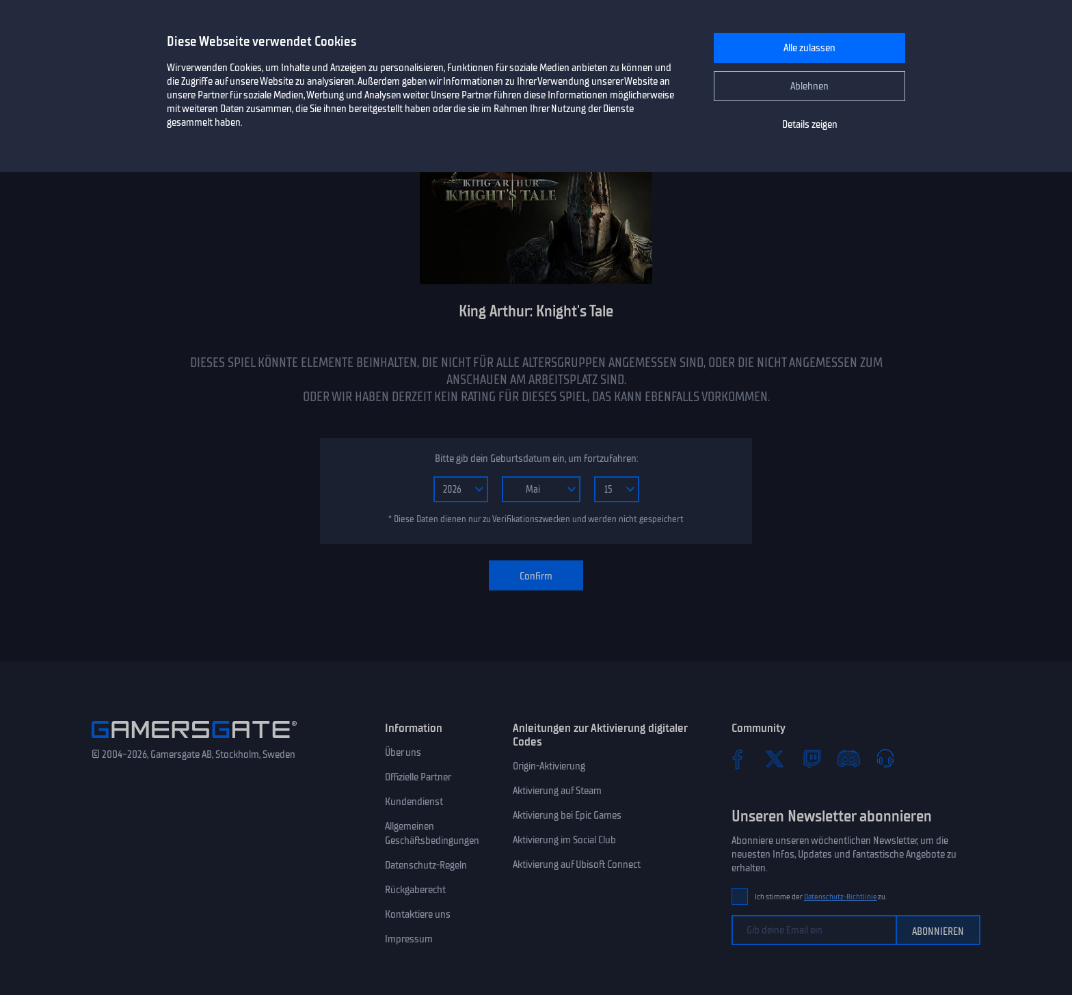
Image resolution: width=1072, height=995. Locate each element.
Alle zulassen (809, 48)
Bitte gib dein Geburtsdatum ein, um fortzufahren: (536, 458)
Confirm (536, 576)
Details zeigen (810, 124)
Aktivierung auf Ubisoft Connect (577, 864)
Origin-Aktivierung (549, 766)
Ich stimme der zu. (821, 897)
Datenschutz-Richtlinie (840, 897)
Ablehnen (809, 86)
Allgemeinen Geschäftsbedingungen (432, 833)
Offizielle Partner (418, 777)
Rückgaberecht (415, 890)
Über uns (403, 752)
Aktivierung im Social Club (564, 840)
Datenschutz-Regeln (426, 865)
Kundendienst (414, 801)
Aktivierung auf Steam (557, 791)
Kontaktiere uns (418, 914)
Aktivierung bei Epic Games (567, 815)
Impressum (409, 939)
